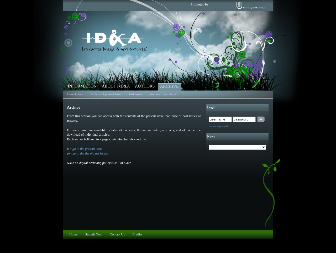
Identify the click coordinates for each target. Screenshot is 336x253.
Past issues (136, 94)
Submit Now (93, 234)
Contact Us (117, 234)
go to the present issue (87, 149)
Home (73, 234)
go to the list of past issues (90, 153)
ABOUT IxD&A (116, 86)
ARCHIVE (169, 86)
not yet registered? (218, 126)
